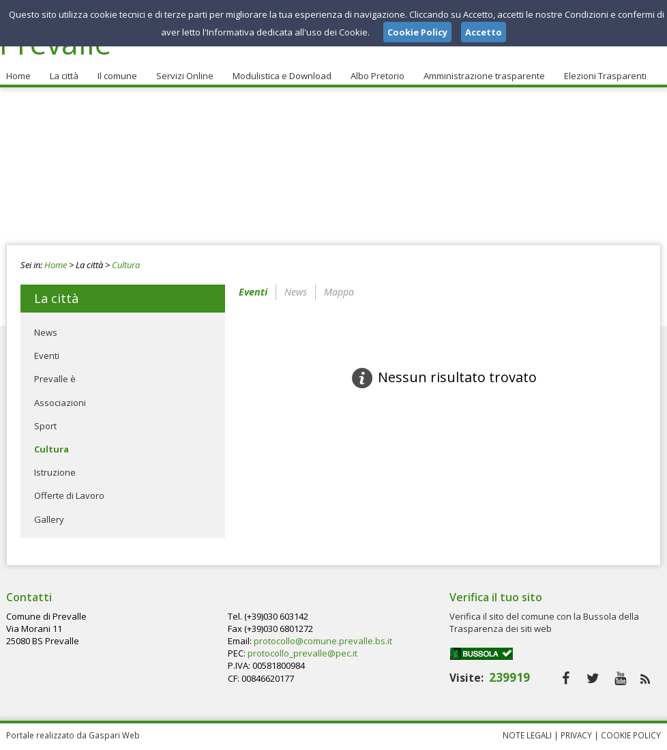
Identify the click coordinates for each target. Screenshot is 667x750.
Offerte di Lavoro (69, 495)
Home (18, 76)
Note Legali (527, 735)
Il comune (117, 76)
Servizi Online (184, 76)
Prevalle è (55, 379)
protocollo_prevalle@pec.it (302, 653)
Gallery (49, 519)
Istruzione (55, 472)
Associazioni (60, 402)
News (45, 332)
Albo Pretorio (377, 76)
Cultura (126, 265)
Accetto (483, 32)
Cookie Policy (631, 735)
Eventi (46, 355)
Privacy (576, 735)
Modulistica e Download (282, 76)
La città (64, 76)
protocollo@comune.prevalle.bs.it (323, 641)
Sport (45, 426)
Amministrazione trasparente (484, 76)
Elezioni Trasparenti (605, 76)
